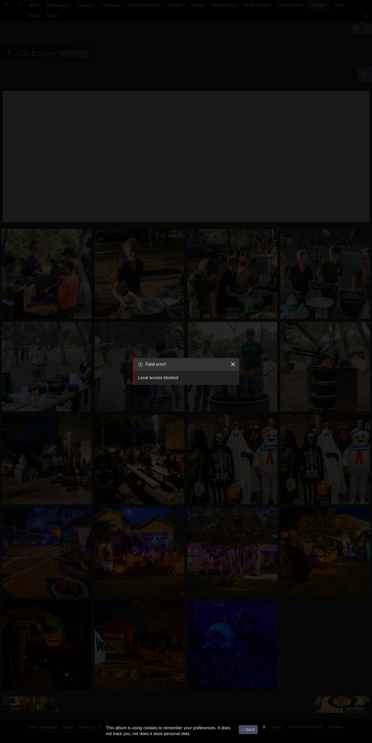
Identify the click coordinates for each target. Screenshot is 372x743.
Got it (249, 729)
